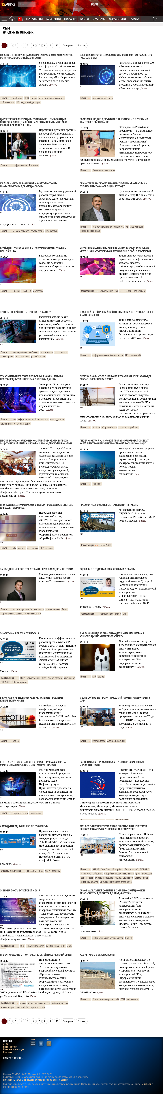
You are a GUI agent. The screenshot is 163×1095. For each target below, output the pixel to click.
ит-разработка (20, 352)
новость (22, 548)
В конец (82, 45)
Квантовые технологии (103, 170)
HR (17, 102)
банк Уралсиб (131, 869)
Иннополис (86, 873)
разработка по (38, 356)
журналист (69, 678)
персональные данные (12, 613)
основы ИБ (135, 355)
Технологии (34, 19)
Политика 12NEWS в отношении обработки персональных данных (35, 1079)
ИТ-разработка (109, 427)
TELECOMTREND (35, 870)
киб (94, 676)
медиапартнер (107, 999)
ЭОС (22, 946)
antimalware (132, 999)
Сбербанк (98, 873)
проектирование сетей (39, 1003)
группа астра (37, 231)
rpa (116, 291)
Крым (95, 999)
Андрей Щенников (124, 877)
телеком (56, 870)
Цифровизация (20, 165)
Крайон (16, 291)
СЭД (63, 946)
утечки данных (8, 423)
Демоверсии (117, 19)
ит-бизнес (34, 352)
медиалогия (51, 231)
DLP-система (46, 548)
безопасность (99, 98)
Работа (134, 19)
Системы (99, 19)
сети (110, 98)
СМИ (125, 613)
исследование (57, 419)
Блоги (84, 19)
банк (91, 877)
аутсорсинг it (60, 352)
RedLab (96, 427)
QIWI (137, 873)
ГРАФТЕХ (26, 291)
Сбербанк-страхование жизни (119, 873)
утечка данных (53, 609)
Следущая (68, 45)
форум (84, 877)
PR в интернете (19, 682)
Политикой (146, 1084)
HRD (26, 98)
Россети (96, 483)
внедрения (32, 548)
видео (118, 613)
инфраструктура (60, 1003)
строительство (20, 813)
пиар (44, 678)
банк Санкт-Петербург (112, 869)
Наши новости (10, 1046)
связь (23, 1003)
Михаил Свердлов (104, 877)
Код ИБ (129, 938)
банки (64, 609)
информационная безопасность (107, 355)
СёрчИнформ (23, 423)
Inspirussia (147, 873)
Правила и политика (12, 1057)
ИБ (127, 226)
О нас (5, 1044)
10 (57, 45)
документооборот (35, 946)
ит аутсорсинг (22, 356)
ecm (69, 946)
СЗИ (123, 999)
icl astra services (21, 231)
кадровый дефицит (30, 102)
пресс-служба (55, 678)
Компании (53, 19)
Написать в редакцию (13, 1049)
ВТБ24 (95, 869)
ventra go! (17, 98)
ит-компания (47, 352)
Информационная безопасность (108, 226)
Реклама (7, 1052)
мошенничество (33, 613)
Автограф (38, 291)
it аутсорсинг (7, 356)
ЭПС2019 (5, 682)
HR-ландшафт (8, 102)
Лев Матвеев (136, 226)
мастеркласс (98, 740)
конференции (106, 613)
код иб (101, 676)
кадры (34, 98)
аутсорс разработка (128, 427)
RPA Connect (139, 291)
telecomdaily (22, 1007)
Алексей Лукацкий (116, 740)
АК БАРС (144, 869)
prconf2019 (105, 545)
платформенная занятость (52, 98)
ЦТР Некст (125, 291)
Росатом (33, 165)
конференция (106, 291)
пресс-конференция (90, 230)
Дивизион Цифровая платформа (116, 881)
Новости (70, 19)
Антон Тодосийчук (89, 881)
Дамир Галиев (141, 877)
